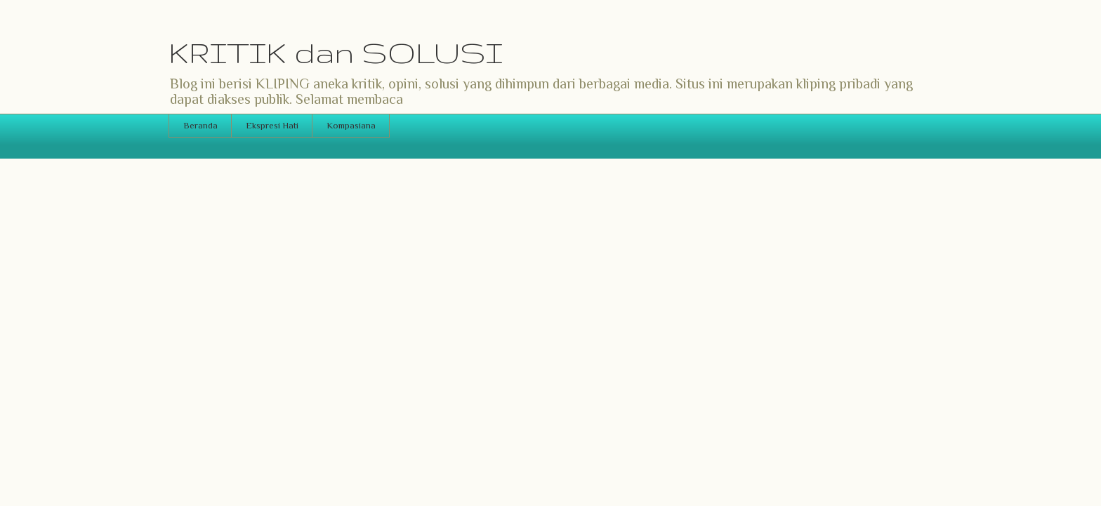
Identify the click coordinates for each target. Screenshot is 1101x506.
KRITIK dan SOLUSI (336, 52)
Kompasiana (351, 125)
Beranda (200, 125)
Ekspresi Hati (272, 125)
